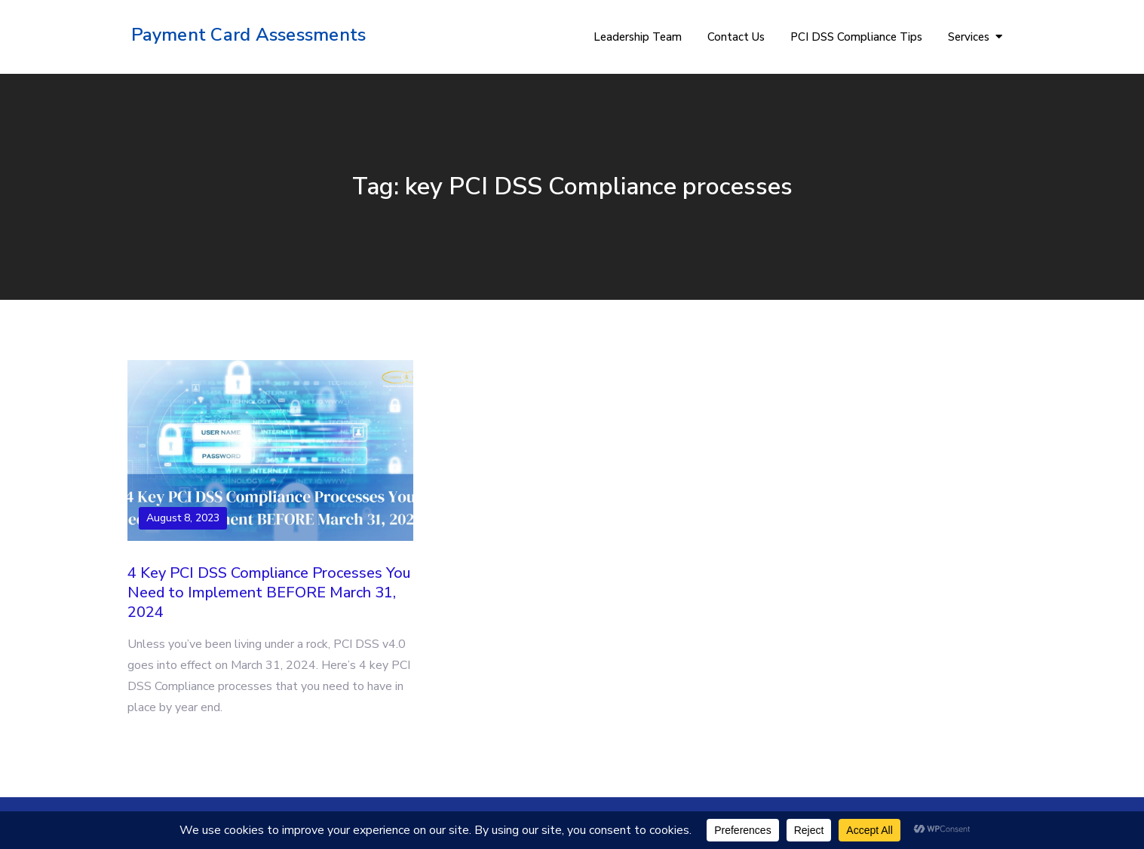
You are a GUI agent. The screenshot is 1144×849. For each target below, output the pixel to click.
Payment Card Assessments (249, 35)
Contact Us (736, 36)
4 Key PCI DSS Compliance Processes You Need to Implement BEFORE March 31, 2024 (268, 592)
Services (968, 36)
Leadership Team (637, 36)
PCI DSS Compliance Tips (856, 36)
